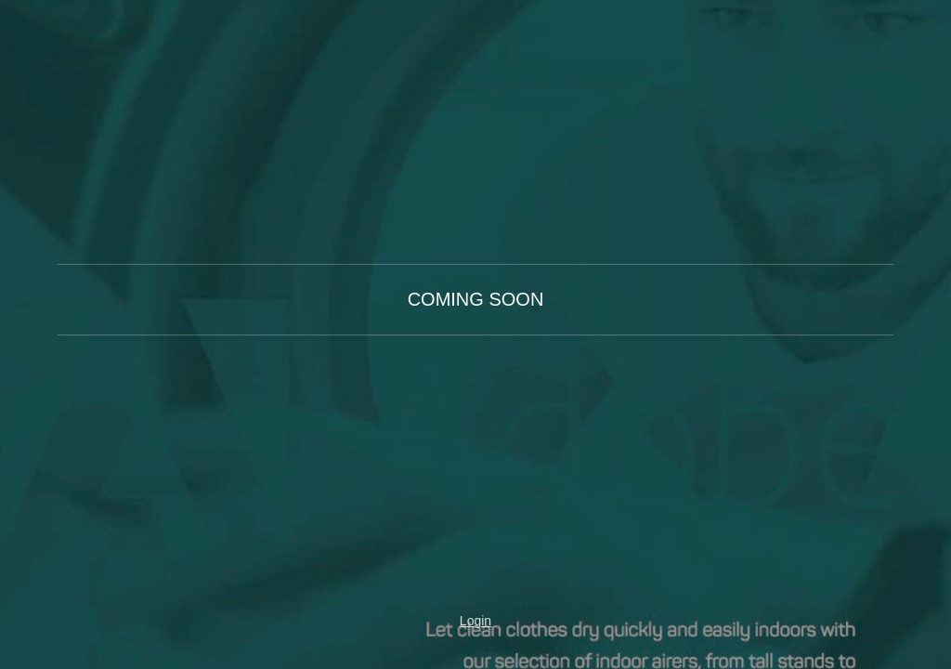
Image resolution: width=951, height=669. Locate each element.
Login (475, 620)
